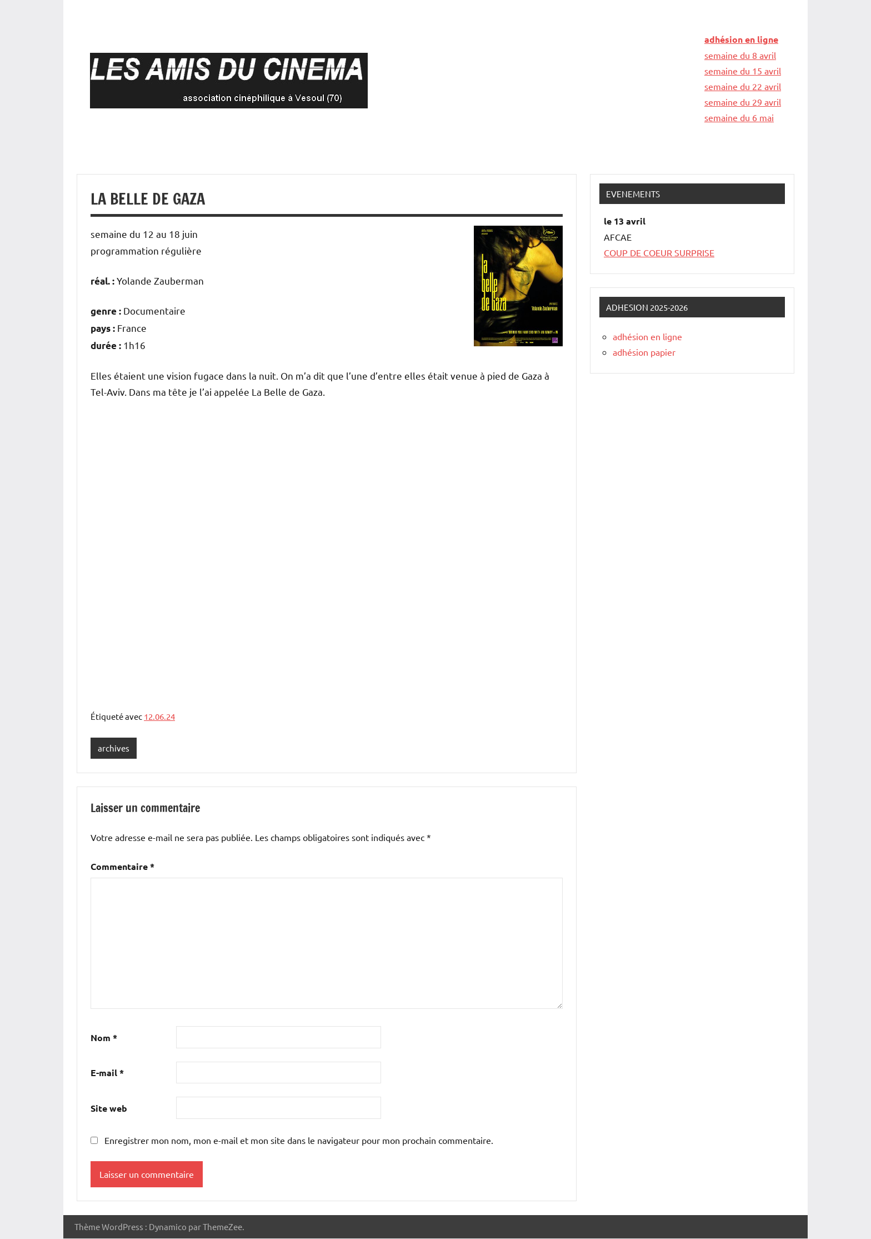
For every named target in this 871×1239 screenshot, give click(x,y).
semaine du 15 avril (742, 70)
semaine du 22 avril (742, 86)
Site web (109, 1108)
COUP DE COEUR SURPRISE (659, 252)
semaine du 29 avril (742, 101)
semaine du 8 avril (740, 55)
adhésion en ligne (741, 39)
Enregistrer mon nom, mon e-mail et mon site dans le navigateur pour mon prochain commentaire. (298, 1140)
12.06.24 (159, 716)
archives (113, 748)
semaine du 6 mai (739, 117)
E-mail (107, 1073)
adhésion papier (644, 351)
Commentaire (122, 867)
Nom (104, 1037)
